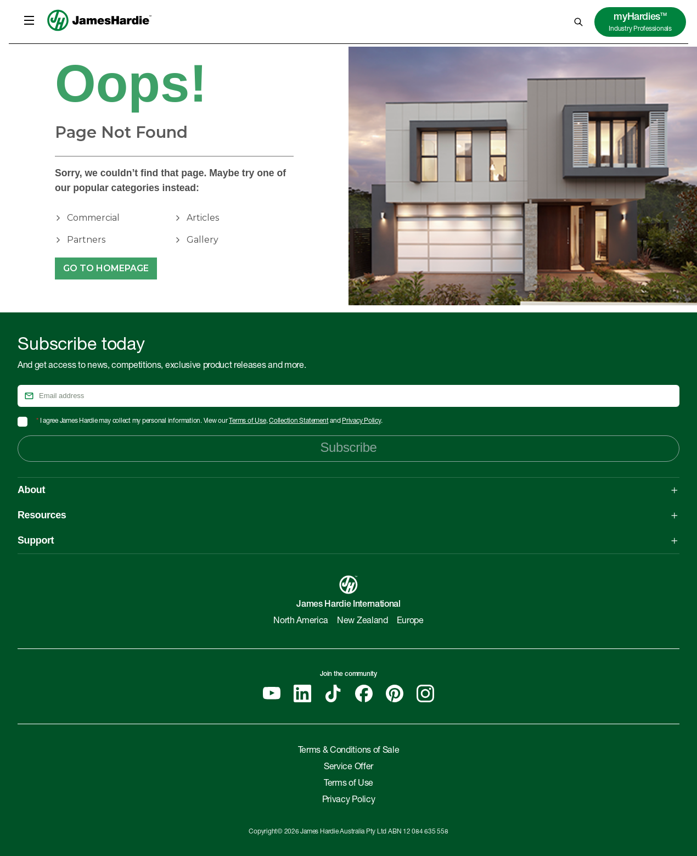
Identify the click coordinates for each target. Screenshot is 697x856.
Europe (410, 621)
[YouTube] (271, 693)
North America (300, 621)
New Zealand (362, 621)
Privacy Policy (361, 421)
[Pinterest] (394, 693)
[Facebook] (364, 693)
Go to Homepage (106, 268)
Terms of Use (247, 421)
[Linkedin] (302, 693)
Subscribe (348, 447)
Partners (86, 239)
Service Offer (348, 767)
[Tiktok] (333, 693)
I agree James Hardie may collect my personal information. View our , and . (209, 421)
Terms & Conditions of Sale (349, 751)
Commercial (93, 217)
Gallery (202, 239)
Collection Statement (298, 421)
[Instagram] (425, 693)
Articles (203, 217)
